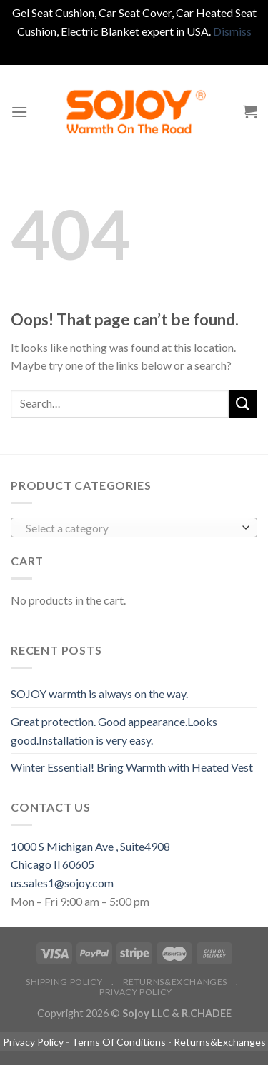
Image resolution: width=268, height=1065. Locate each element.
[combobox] (134, 527)
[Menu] (19, 111)
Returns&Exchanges (175, 981)
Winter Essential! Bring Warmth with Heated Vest (132, 767)
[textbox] (131, 528)
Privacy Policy (135, 991)
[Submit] (243, 404)
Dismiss (232, 31)
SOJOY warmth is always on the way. (99, 693)
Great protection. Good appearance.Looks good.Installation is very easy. (114, 731)
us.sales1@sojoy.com (62, 882)
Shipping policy (64, 981)
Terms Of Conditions (118, 1042)
